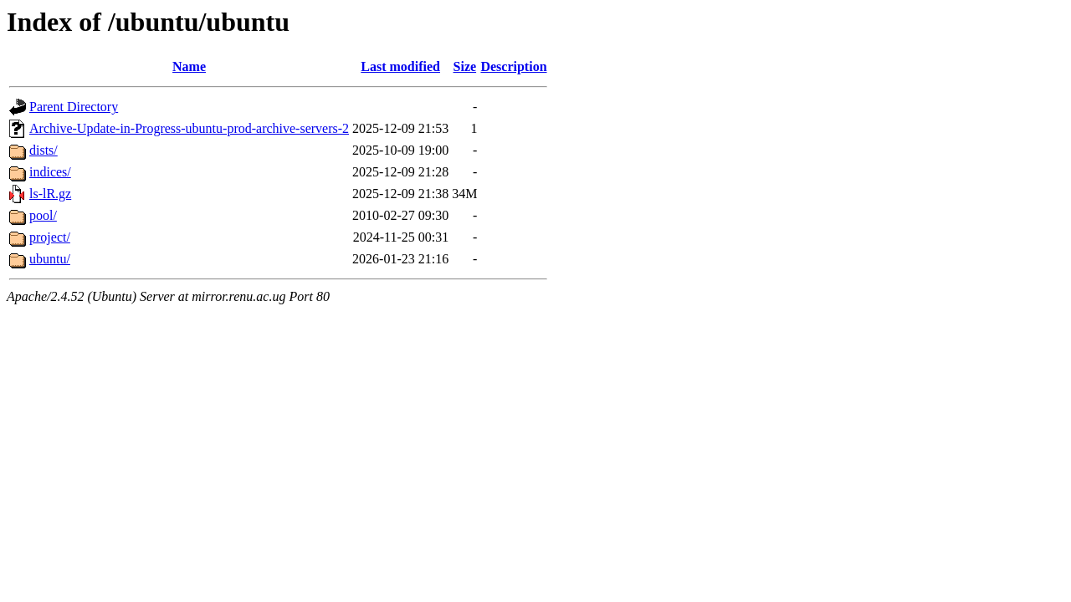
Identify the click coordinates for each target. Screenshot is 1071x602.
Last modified (400, 66)
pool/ (43, 215)
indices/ (50, 172)
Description (513, 66)
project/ (49, 237)
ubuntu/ (49, 259)
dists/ (43, 150)
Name (189, 66)
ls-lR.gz (50, 193)
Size (465, 66)
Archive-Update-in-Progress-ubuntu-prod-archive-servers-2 (189, 128)
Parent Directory (73, 106)
